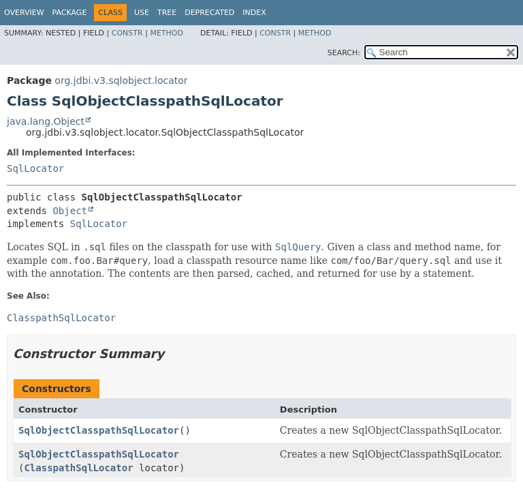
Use (141, 12)
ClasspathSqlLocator (78, 467)
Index (254, 12)
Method (166, 33)
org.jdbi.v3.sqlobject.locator (120, 80)
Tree (166, 12)
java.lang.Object (45, 121)
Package (69, 12)
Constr (127, 33)
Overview (24, 12)
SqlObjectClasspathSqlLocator (98, 430)
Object (69, 210)
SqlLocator (35, 168)
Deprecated (209, 12)
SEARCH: (344, 52)
